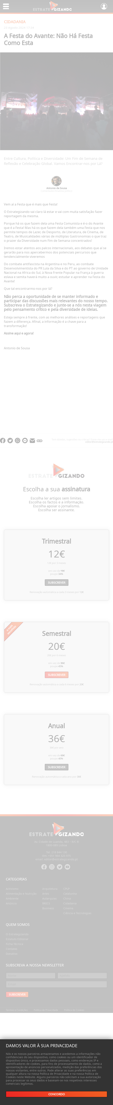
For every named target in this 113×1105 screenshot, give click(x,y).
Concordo (56, 1094)
